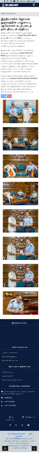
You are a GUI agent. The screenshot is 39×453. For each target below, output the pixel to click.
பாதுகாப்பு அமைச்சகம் (10, 352)
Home (3, 13)
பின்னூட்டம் (28, 417)
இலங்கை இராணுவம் (9, 356)
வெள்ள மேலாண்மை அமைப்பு (12, 380)
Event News (11, 13)
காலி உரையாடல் (8, 372)
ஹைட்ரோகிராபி (7, 376)
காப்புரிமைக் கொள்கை (17, 433)
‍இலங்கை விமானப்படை (10, 360)
